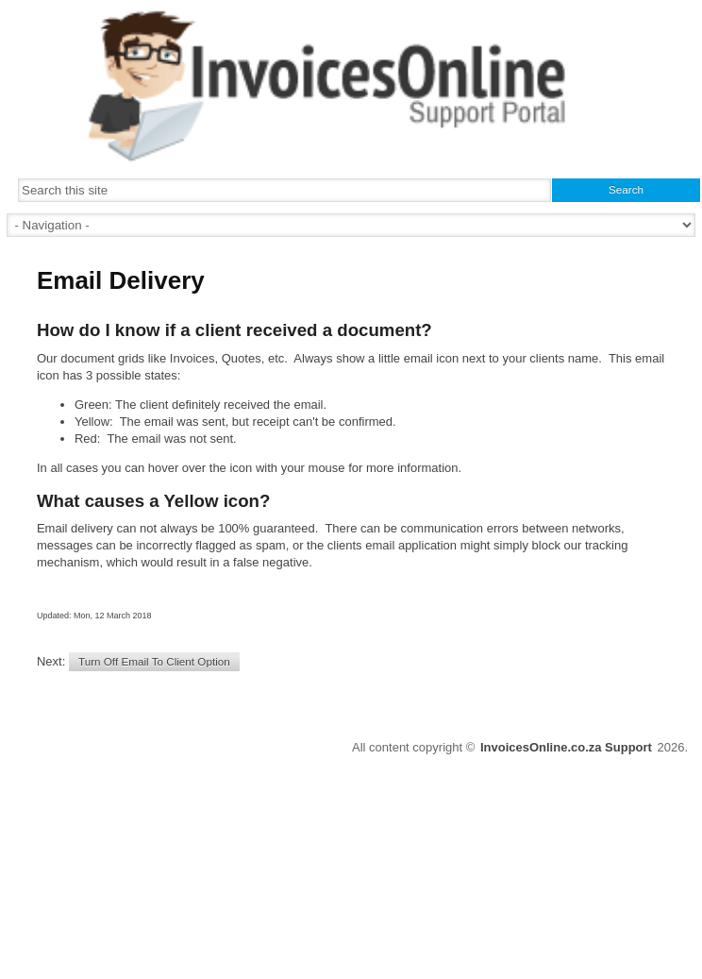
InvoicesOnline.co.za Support (566, 747)
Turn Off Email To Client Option (154, 661)
